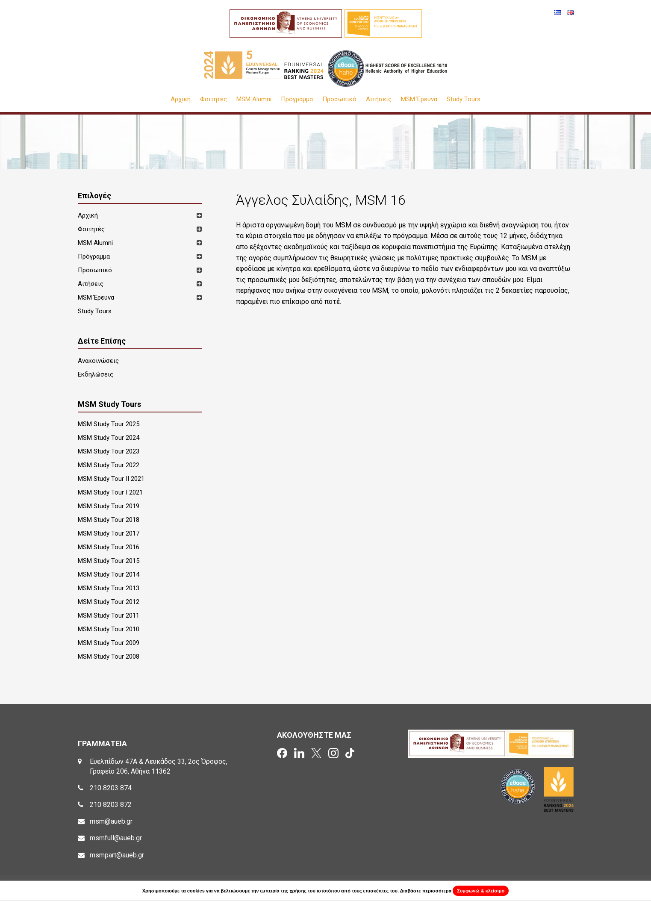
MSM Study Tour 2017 (108, 533)
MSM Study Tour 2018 (108, 520)
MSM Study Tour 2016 (108, 547)
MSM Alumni (253, 99)
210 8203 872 (111, 805)
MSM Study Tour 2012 (108, 602)
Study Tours (463, 99)
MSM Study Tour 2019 (108, 506)
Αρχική (181, 99)
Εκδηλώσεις (95, 374)
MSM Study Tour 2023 (108, 451)
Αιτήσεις (379, 99)
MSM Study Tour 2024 (108, 438)
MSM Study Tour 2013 (108, 588)
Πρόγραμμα (297, 99)
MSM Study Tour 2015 (108, 561)
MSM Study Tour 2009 (108, 643)
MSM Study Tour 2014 (108, 574)
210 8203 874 (111, 788)
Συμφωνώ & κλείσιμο (480, 890)
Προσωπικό (339, 99)
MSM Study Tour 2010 (108, 629)
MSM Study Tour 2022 (108, 465)
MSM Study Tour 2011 (108, 615)
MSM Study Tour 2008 (108, 656)
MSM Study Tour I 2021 (110, 492)
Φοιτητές (213, 99)
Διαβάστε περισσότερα (426, 890)
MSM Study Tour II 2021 (111, 479)
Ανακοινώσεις (98, 361)
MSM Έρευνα (419, 99)
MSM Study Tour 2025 (108, 424)
